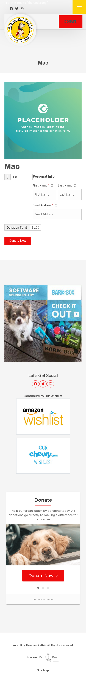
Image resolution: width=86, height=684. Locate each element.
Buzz (52, 657)
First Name (43, 185)
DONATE (70, 21)
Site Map (43, 670)
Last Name (67, 185)
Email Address (45, 205)
